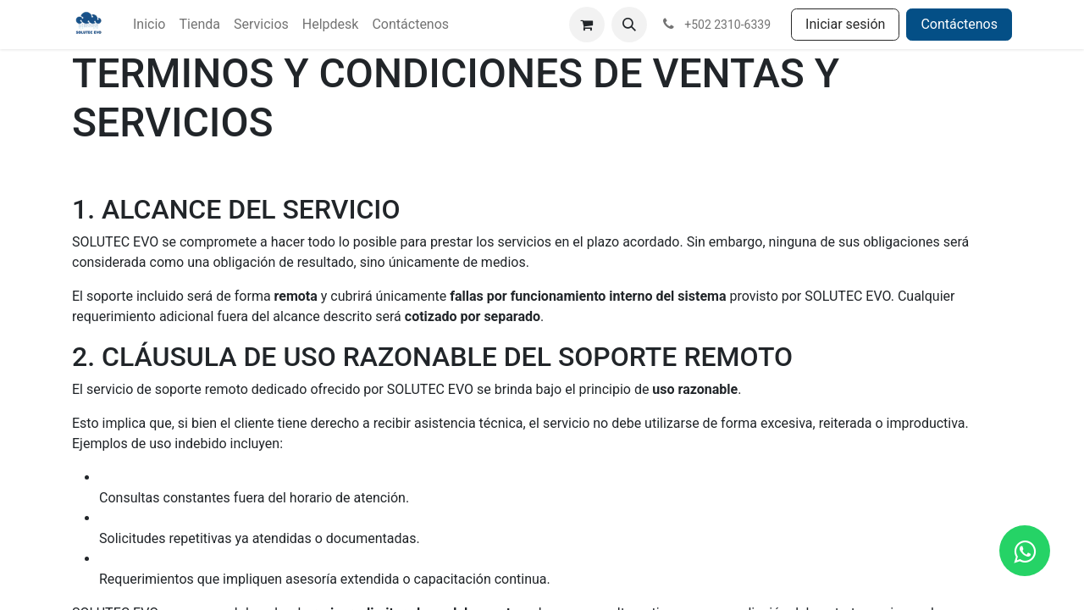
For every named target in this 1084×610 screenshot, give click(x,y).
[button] (629, 24)
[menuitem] (149, 25)
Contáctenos (959, 24)
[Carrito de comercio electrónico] (587, 24)
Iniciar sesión (845, 24)
